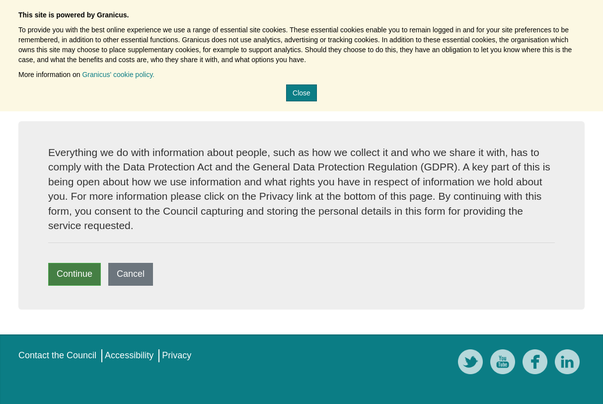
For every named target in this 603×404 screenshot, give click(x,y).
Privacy (176, 355)
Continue (74, 274)
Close (301, 93)
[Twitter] (473, 364)
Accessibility (129, 355)
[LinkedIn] (570, 364)
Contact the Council (57, 355)
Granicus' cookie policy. (118, 75)
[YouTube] (505, 364)
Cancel (131, 274)
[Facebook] (537, 364)
